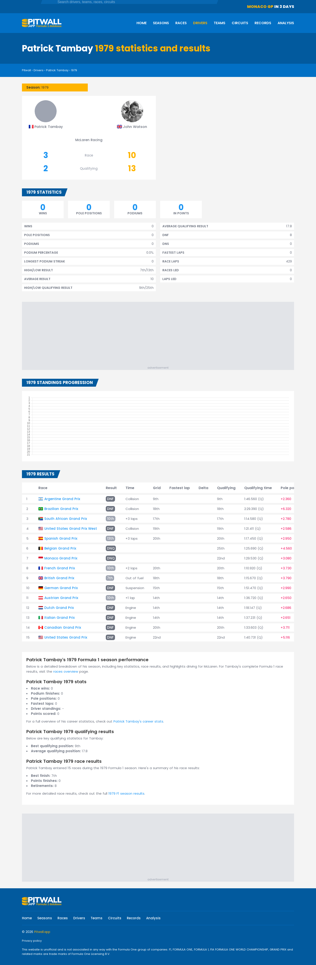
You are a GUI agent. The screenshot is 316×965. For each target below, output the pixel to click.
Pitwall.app (42, 932)
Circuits (240, 22)
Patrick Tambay (57, 70)
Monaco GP (260, 6)
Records (263, 22)
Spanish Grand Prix (60, 538)
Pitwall (26, 70)
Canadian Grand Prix (62, 627)
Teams (219, 22)
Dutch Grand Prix (59, 607)
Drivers (200, 22)
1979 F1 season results (126, 793)
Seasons (161, 22)
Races (181, 22)
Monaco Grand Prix (60, 558)
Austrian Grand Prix (61, 597)
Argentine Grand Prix (62, 499)
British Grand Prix (59, 578)
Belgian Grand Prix (60, 548)
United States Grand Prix (65, 637)
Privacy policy (32, 941)
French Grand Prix (59, 568)
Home (141, 22)
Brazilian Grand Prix (61, 508)
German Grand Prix (61, 588)
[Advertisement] (160, 335)
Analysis (286, 22)
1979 (74, 70)
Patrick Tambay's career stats (138, 721)
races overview (65, 671)
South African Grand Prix (65, 518)
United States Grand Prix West (70, 528)
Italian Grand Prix (59, 617)
